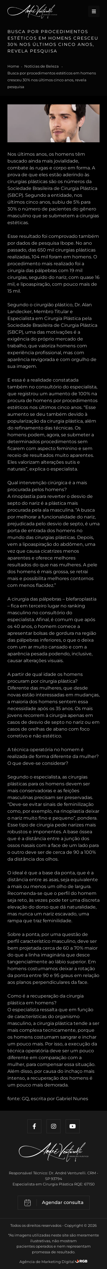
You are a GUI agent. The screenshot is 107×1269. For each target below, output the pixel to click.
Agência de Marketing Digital (47, 1261)
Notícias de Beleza (42, 66)
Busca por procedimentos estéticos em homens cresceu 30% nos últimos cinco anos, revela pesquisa (51, 80)
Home (13, 66)
